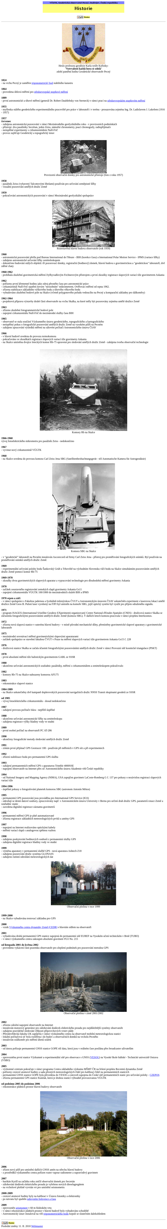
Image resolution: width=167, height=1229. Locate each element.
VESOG (94, 1057)
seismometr (22, 1207)
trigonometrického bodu (56, 1213)
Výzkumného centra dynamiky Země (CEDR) (33, 927)
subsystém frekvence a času (41, 1199)
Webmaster (37, 1226)
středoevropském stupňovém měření (126, 100)
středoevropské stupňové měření (51, 91)
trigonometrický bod (42, 83)
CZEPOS (154, 1075)
